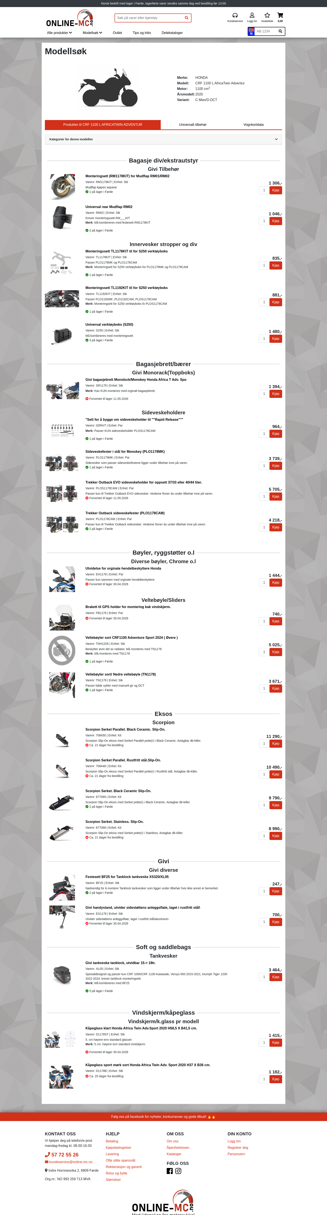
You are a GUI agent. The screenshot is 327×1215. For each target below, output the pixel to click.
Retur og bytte (116, 1173)
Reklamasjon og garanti (124, 1167)
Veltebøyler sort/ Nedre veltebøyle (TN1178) (120, 674)
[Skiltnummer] (265, 31)
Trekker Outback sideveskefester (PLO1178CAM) (125, 513)
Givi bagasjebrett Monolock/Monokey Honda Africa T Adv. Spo (135, 379)
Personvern (236, 1154)
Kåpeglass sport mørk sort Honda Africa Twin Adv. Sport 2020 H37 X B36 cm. (147, 1065)
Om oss (172, 1141)
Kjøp (275, 190)
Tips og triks (142, 33)
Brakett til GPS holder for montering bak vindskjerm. (128, 607)
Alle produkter (59, 33)
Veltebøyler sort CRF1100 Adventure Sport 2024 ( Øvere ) (131, 637)
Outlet (117, 33)
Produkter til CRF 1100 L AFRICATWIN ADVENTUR (102, 124)
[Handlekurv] (280, 17)
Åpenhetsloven (178, 1147)
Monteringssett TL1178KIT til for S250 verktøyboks (126, 251)
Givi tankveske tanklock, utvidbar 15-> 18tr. (120, 963)
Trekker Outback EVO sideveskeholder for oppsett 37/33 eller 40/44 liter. (143, 482)
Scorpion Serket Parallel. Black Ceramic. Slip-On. (125, 729)
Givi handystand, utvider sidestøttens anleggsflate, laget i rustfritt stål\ (142, 907)
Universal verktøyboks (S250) (109, 324)
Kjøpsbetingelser (118, 1147)
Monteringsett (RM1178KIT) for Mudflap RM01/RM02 (127, 176)
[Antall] (264, 190)
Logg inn (234, 1141)
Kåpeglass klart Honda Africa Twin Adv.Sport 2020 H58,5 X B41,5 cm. (141, 1028)
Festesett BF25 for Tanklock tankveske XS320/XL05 (127, 877)
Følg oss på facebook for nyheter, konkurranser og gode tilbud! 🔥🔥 (163, 1116)
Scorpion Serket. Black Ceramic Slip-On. (118, 791)
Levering (112, 1154)
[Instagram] (178, 1172)
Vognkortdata (253, 124)
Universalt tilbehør (193, 124)
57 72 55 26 (61, 1155)
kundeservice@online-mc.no (69, 1162)
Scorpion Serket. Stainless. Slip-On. (114, 822)
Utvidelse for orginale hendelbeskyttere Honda (123, 568)
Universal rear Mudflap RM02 (109, 207)
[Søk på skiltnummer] (280, 31)
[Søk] (186, 18)
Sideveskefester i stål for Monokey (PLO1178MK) (125, 451)
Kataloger (174, 1154)
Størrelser (113, 1179)
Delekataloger (172, 33)
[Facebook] (170, 1172)
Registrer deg (238, 1147)
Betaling (112, 1141)
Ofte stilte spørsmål (120, 1160)
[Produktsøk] (148, 18)
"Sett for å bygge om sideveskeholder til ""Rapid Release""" (134, 419)
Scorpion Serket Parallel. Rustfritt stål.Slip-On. (123, 760)
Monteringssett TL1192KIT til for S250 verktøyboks (126, 288)
